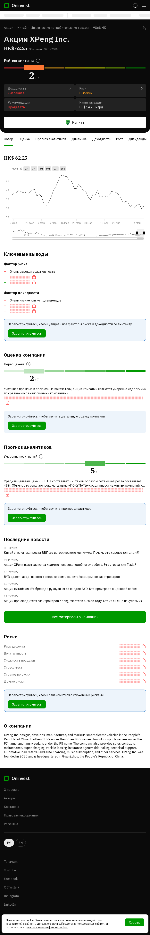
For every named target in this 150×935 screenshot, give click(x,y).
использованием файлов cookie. (47, 927)
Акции (8, 28)
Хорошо (134, 922)
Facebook (11, 879)
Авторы (9, 798)
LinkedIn (10, 904)
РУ (9, 843)
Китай (22, 28)
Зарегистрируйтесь (27, 333)
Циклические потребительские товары (60, 28)
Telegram (11, 862)
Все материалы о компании (75, 617)
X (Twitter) (11, 887)
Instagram (11, 896)
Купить (75, 122)
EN (21, 843)
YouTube (10, 870)
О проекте (11, 790)
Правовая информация (21, 815)
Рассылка (11, 824)
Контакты (11, 807)
